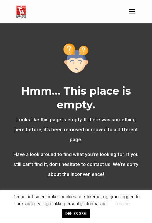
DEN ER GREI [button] (76, 213)
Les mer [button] (123, 203)
